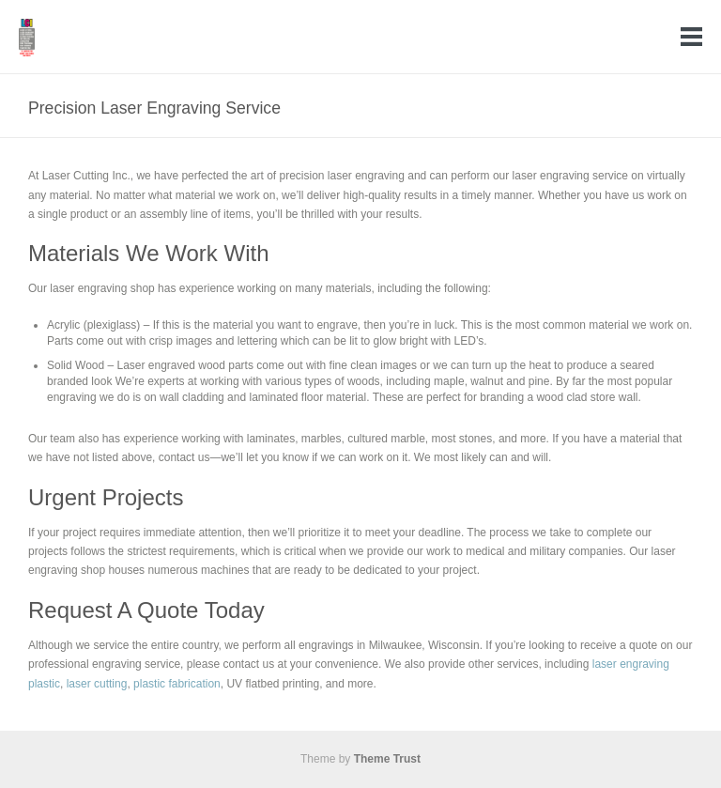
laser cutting (97, 683)
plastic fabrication (177, 683)
